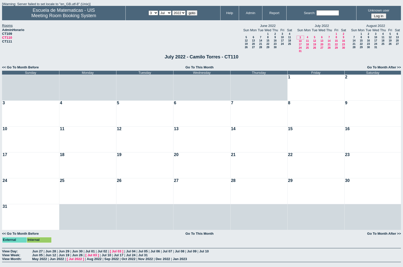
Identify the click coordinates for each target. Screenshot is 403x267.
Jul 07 (167, 251)
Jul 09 (192, 251)
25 (289, 44)
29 (268, 47)
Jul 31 (143, 255)
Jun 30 (77, 251)
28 (260, 47)
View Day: (10, 251)
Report (274, 13)
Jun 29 (64, 251)
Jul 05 (143, 251)
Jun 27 (37, 251)
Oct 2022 (128, 259)
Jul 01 (90, 251)
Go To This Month (199, 67)
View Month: (12, 259)
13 (253, 40)
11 (289, 37)
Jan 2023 (180, 259)
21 (260, 44)
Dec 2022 (162, 259)
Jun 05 (37, 255)
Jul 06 (155, 251)
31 (300, 51)
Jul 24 (131, 255)
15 (268, 40)
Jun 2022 (57, 259)
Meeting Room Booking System (63, 15)
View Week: (11, 255)
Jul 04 (131, 251)
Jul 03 (116, 251)
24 (282, 44)
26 (246, 47)
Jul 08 (179, 251)
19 (246, 44)
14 (260, 40)
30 (275, 47)
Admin (250, 13)
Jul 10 (204, 251)
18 (289, 40)
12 (246, 40)
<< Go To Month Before (20, 67)
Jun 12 (50, 255)
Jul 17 (118, 255)
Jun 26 (77, 255)
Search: (309, 13)
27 (253, 47)
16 (275, 40)
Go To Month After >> (384, 67)
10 (282, 37)
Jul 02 (102, 251)
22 (268, 44)
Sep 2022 (111, 259)
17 (282, 40)
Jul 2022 (75, 259)
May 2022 (39, 259)
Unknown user (378, 10)
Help (229, 13)
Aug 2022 (94, 259)
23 (275, 44)
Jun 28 (50, 251)
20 (253, 44)
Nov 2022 (145, 259)
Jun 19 (64, 255)
